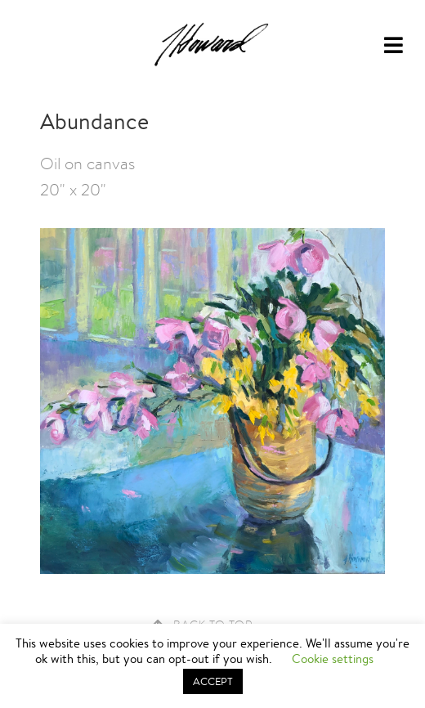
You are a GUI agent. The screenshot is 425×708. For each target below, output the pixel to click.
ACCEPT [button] (213, 681)
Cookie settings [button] (333, 658)
